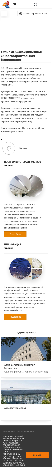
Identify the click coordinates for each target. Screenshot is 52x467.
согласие (17, 463)
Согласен (37, 455)
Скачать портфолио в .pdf (35, 13)
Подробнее (15, 234)
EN (14, 4)
